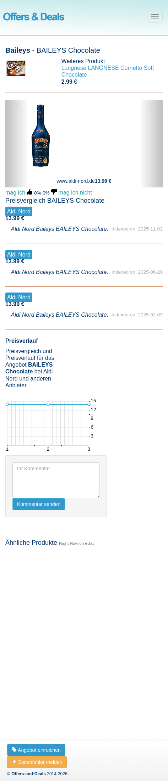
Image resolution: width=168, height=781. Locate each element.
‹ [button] (17, 103)
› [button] (151, 103)
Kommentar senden (38, 504)
